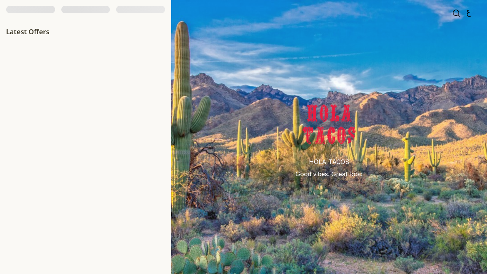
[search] (456, 14)
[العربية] (468, 14)
